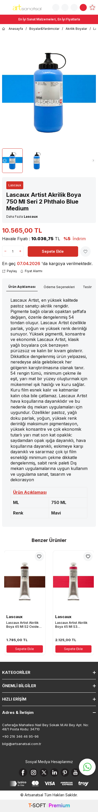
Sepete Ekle (53, 251)
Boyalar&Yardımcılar (44, 29)
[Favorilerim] (92, 7)
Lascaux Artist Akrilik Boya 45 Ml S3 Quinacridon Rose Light (73, 625)
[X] (44, 772)
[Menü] (5, 7)
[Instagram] (33, 772)
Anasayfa (12, 28)
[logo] (27, 7)
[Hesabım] (74, 7)
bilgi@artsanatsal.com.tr (21, 744)
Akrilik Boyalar (76, 29)
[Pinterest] (65, 772)
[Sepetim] (83, 7)
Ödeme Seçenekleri (59, 287)
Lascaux (14, 185)
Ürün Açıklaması (22, 287)
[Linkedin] (54, 772)
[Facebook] (23, 772)
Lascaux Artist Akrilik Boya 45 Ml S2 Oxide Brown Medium (22, 625)
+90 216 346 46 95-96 (20, 736)
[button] (5, 161)
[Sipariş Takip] (64, 7)
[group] (49, 92)
